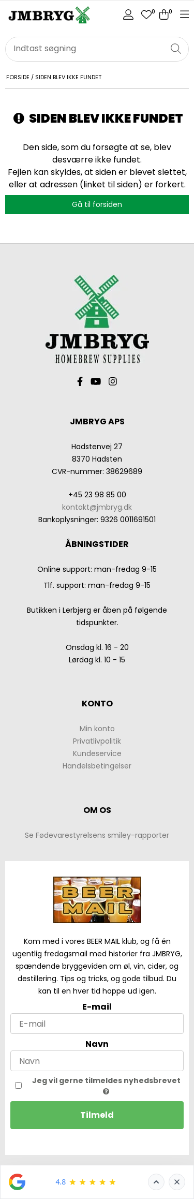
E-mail (97, 1007)
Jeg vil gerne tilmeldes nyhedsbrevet (106, 1085)
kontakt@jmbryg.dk (97, 507)
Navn (97, 1044)
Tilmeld (97, 1115)
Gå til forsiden (97, 204)
